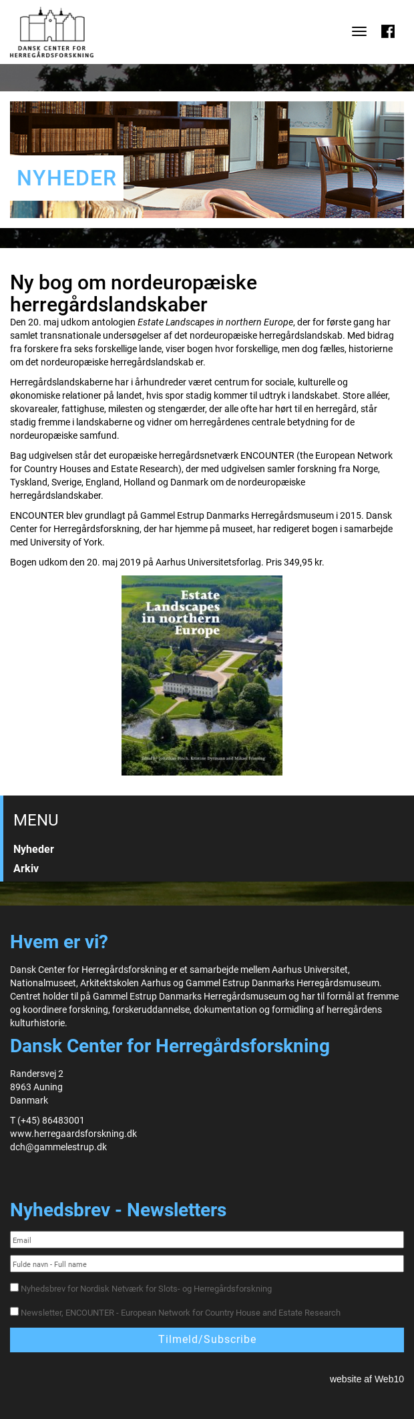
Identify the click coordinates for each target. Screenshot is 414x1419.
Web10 (389, 1379)
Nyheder (33, 849)
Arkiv (26, 868)
